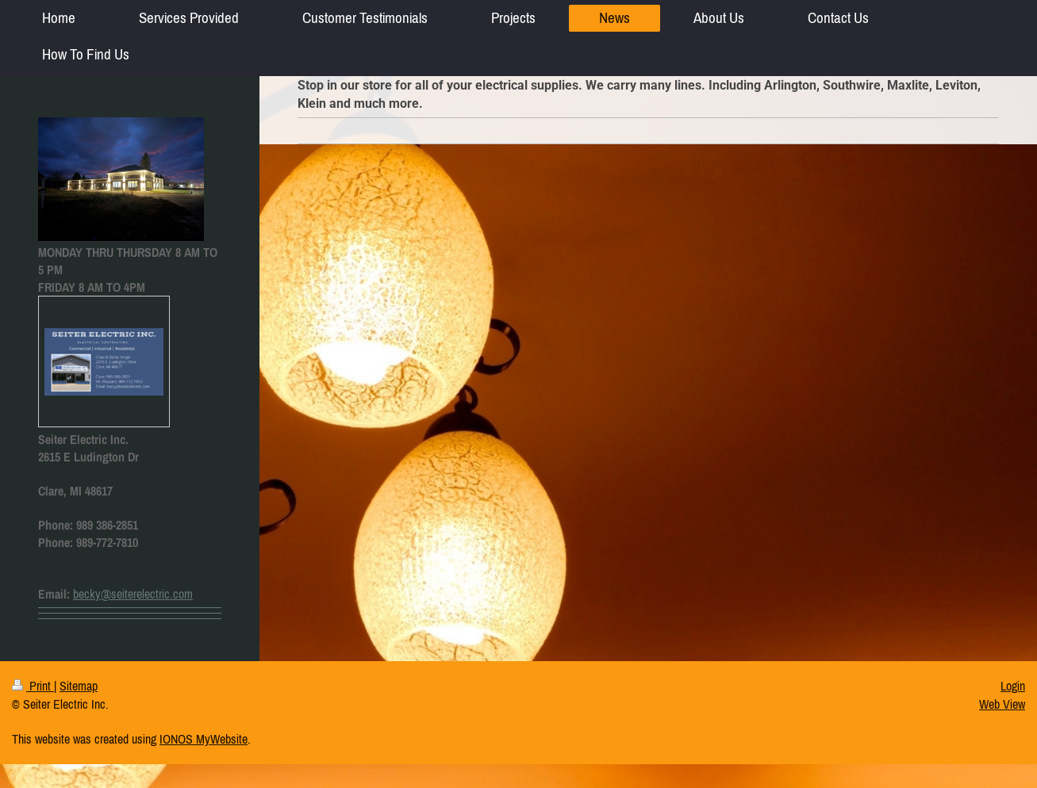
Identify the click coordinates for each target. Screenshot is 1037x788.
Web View (1002, 704)
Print (33, 686)
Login (1013, 686)
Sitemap (79, 686)
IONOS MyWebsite (203, 739)
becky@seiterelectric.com (133, 594)
